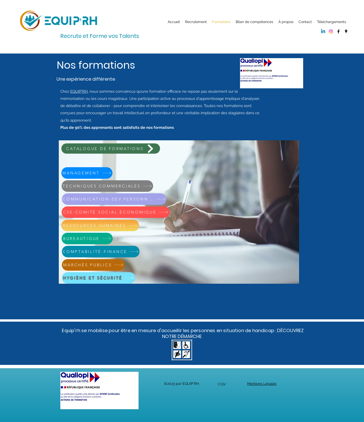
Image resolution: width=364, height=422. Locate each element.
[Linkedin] (323, 31)
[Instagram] (330, 31)
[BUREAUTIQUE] (87, 238)
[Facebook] (338, 31)
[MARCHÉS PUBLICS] (93, 265)
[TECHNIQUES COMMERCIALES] (107, 186)
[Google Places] (346, 31)
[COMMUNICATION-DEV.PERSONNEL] (114, 199)
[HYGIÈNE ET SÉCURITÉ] (98, 278)
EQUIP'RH (79, 91)
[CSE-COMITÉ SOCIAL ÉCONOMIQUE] (115, 212)
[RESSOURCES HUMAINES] (100, 225)
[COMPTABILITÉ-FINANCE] (101, 251)
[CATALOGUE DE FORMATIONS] (110, 148)
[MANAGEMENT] (86, 173)
